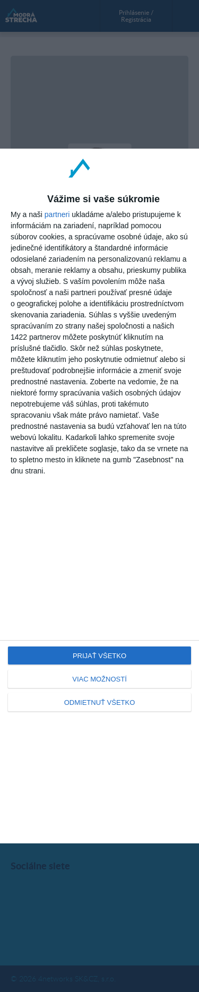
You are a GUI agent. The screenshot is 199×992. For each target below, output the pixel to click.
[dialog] (99, 496)
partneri (57, 214)
